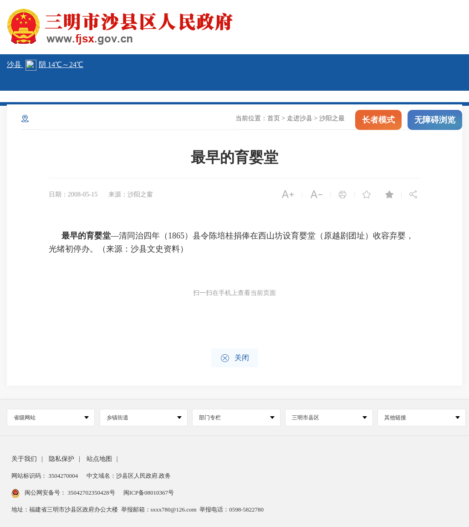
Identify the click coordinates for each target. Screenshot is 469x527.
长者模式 (378, 122)
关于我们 (24, 458)
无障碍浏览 (434, 122)
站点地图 (99, 458)
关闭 (234, 358)
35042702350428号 (91, 492)
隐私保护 (61, 458)
